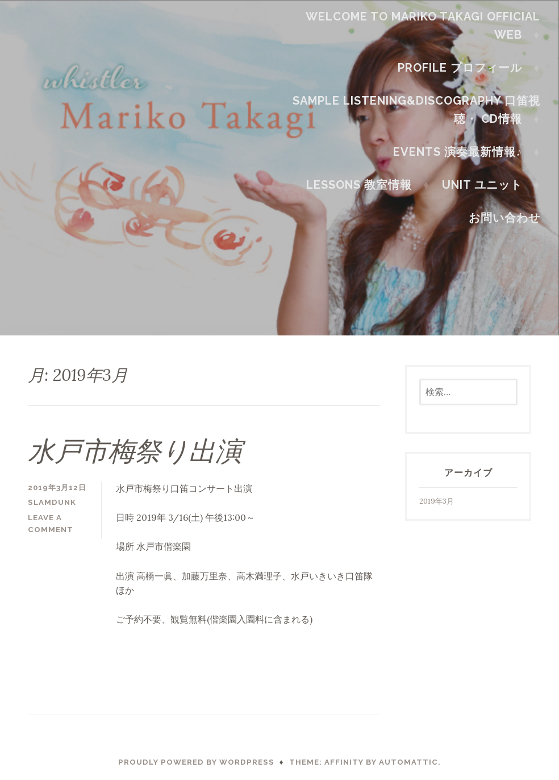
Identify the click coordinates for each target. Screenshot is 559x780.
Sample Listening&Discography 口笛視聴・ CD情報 (420, 110)
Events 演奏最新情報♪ (462, 152)
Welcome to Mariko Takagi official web (427, 26)
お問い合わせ (508, 218)
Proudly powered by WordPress (196, 762)
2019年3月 (436, 501)
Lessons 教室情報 (363, 185)
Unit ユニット (487, 185)
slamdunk (52, 502)
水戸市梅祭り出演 (135, 451)
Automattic (408, 762)
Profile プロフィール (464, 67)
